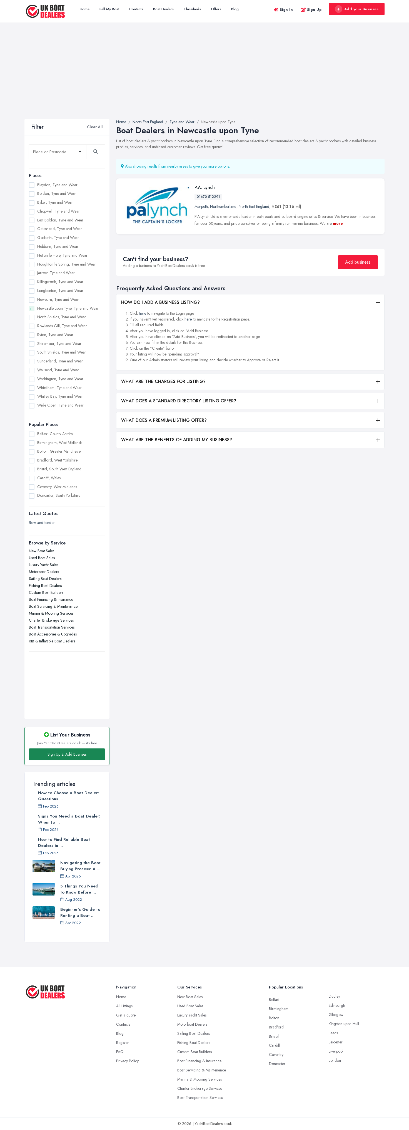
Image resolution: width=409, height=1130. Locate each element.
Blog (235, 9)
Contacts (136, 9)
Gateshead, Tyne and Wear (59, 228)
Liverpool (336, 1051)
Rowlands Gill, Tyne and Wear (62, 326)
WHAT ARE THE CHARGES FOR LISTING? (163, 381)
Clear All (95, 127)
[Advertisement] (204, 77)
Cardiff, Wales (49, 478)
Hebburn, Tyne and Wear (57, 246)
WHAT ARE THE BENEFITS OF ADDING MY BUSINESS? (176, 440)
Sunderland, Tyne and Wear (60, 361)
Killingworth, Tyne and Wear (60, 281)
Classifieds (192, 9)
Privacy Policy (127, 1061)
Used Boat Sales (42, 558)
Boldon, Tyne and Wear (56, 193)
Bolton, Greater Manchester (59, 451)
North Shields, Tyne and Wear (61, 317)
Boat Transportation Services (51, 627)
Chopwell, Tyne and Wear (58, 211)
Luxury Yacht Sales (43, 564)
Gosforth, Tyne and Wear (58, 237)
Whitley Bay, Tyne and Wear (60, 396)
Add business (358, 262)
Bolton (274, 1018)
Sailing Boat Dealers (45, 578)
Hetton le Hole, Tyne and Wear (62, 255)
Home (84, 9)
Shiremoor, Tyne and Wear (59, 343)
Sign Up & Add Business (67, 754)
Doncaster (277, 1063)
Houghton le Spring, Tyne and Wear (66, 264)
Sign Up (311, 9)
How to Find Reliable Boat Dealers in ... (64, 842)
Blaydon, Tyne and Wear (57, 185)
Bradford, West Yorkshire (57, 460)
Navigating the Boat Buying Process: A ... (80, 866)
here (142, 313)
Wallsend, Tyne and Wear (58, 370)
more (338, 223)
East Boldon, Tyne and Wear (60, 220)
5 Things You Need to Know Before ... (79, 889)
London (335, 1060)
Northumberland (223, 206)
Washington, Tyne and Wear (60, 379)
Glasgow (336, 1014)
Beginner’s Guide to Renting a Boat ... (80, 912)
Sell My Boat (109, 9)
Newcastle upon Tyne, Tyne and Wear (68, 308)
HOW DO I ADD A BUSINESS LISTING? (160, 302)
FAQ (120, 1052)
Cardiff (274, 1045)
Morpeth (201, 206)
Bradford (276, 1027)
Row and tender (42, 522)
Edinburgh (337, 1005)
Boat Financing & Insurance (51, 599)
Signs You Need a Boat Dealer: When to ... (69, 819)
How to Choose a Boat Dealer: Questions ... (68, 796)
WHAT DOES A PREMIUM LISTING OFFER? (164, 420)
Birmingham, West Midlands (59, 442)
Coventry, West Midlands (57, 487)
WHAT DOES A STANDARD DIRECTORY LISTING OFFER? (178, 401)
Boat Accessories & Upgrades (53, 634)
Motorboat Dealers (44, 571)
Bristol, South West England (59, 469)
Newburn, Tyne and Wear (58, 299)
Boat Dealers (163, 9)
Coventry (276, 1054)
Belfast (274, 999)
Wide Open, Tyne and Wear (60, 405)
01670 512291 (208, 196)
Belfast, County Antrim (55, 434)
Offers (216, 9)
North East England (254, 206)
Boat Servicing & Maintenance (53, 606)
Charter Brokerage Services (51, 620)
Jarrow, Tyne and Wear (56, 273)
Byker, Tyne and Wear (55, 202)
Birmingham (278, 1009)
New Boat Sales (41, 551)
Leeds (333, 1033)
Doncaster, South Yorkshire (58, 495)
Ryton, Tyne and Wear (55, 334)
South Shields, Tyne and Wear (61, 352)
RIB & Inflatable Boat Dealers (52, 641)
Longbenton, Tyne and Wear (60, 290)
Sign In (283, 9)
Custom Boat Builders (46, 592)
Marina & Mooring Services (51, 613)
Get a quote (126, 1015)
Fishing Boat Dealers (45, 585)
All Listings (124, 1006)
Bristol (274, 1036)
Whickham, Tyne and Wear (59, 387)
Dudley (334, 996)
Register (122, 1042)
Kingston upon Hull (344, 1023)
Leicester (336, 1042)
